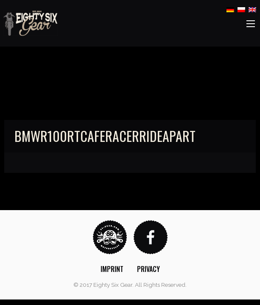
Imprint (112, 269)
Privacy (148, 269)
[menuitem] (112, 269)
